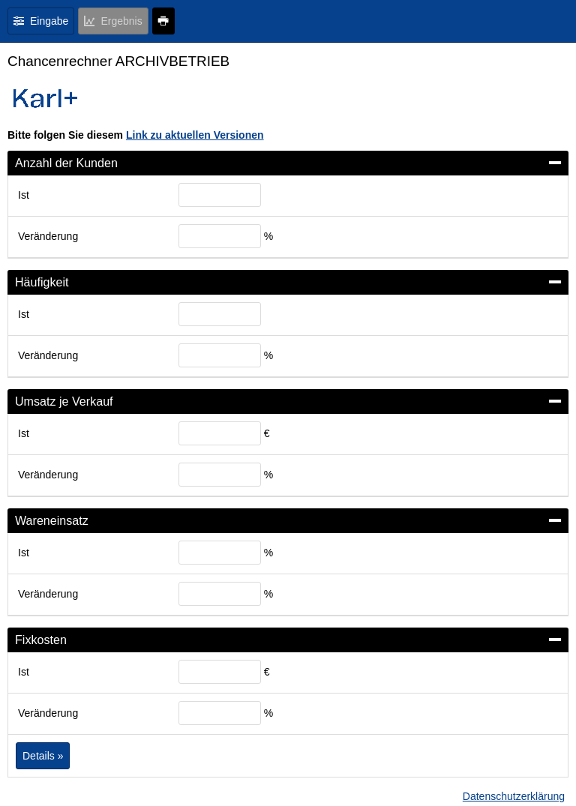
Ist (23, 195)
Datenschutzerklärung (514, 796)
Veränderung (48, 236)
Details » (42, 756)
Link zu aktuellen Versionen (195, 135)
